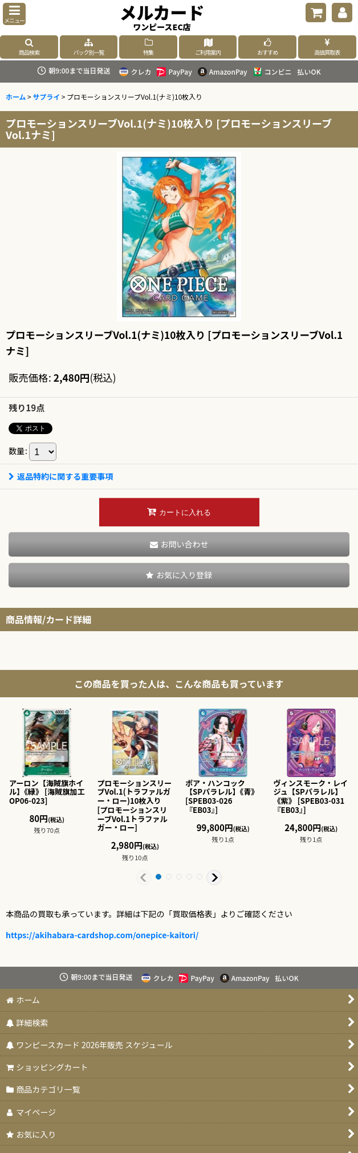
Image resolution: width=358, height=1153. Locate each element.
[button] (14, 14)
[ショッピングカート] (316, 12)
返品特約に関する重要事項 (61, 476)
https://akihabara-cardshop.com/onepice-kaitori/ (102, 935)
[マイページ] (342, 12)
